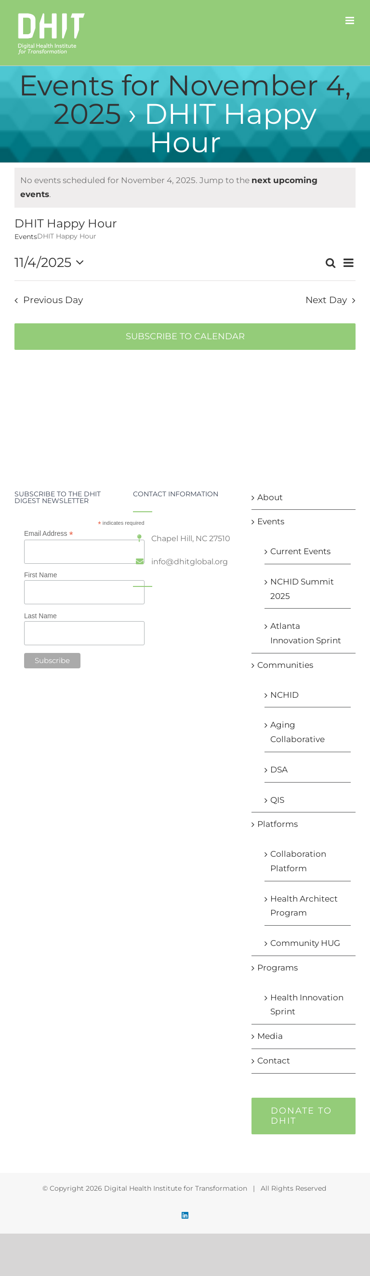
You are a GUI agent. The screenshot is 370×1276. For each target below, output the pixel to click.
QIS (277, 800)
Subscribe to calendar (185, 337)
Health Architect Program (304, 906)
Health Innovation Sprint (307, 1005)
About (270, 497)
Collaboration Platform (298, 861)
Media (270, 1036)
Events (25, 236)
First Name (40, 575)
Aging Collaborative (297, 732)
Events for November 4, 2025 (185, 99)
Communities (285, 665)
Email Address (48, 533)
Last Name (40, 616)
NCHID (284, 695)
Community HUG (305, 943)
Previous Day (53, 300)
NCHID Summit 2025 (302, 589)
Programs (277, 967)
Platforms (277, 824)
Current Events (300, 551)
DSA (279, 769)
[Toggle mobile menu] (350, 20)
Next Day (326, 300)
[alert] (185, 188)
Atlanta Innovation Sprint (305, 633)
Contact (273, 1060)
